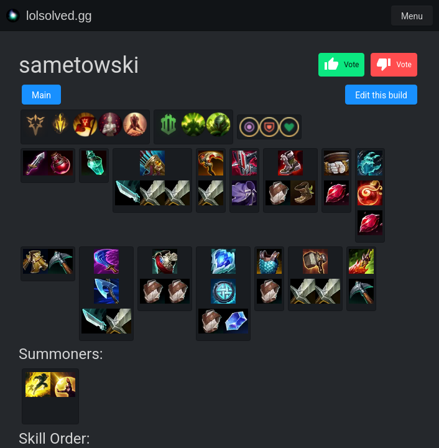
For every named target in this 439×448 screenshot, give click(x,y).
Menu (412, 16)
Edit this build (381, 95)
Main (41, 95)
